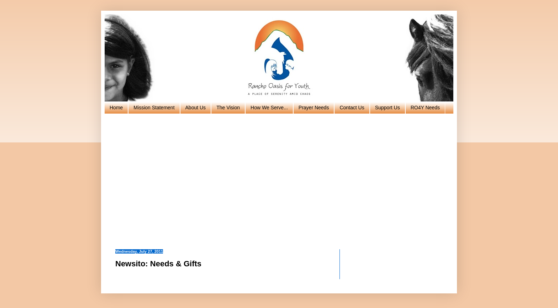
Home (116, 107)
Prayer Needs (314, 107)
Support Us (387, 107)
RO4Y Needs (425, 107)
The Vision (228, 107)
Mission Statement (153, 107)
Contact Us (351, 107)
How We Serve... (269, 107)
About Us (195, 107)
